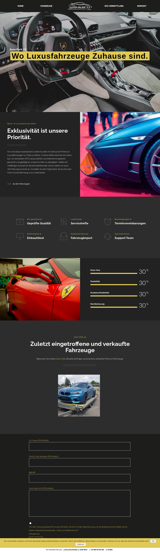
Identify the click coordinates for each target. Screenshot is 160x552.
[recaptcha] (34, 533)
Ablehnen (80, 544)
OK (153, 541)
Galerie (59, 358)
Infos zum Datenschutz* (67, 530)
